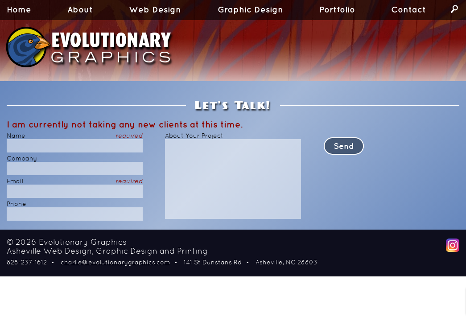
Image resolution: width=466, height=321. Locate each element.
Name (75, 136)
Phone (16, 204)
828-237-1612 (27, 263)
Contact (408, 10)
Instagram (452, 245)
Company (22, 159)
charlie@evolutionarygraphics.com (115, 263)
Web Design (155, 10)
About (80, 10)
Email (75, 181)
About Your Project (194, 136)
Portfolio (337, 10)
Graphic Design (250, 10)
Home (19, 10)
